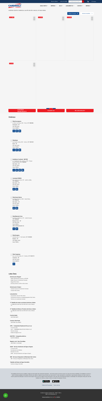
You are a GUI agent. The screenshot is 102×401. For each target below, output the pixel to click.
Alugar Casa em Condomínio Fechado (19, 280)
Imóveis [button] (88, 5)
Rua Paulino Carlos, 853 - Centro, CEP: (23, 142)
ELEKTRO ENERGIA (15, 337)
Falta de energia (14, 330)
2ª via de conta (14, 327)
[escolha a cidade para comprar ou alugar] (94, 1)
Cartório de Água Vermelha (17, 364)
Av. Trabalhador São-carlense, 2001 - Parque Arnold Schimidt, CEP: (22, 161)
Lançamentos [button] (69, 5)
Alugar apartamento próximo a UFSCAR (19, 278)
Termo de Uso (56, 385)
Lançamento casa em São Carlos (18, 295)
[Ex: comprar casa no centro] (75, 1)
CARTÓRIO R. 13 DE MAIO (16, 343)
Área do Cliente (54, 1)
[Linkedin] (19, 131)
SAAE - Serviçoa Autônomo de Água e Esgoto (21, 353)
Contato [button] (79, 5)
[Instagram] (14, 131)
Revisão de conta (14, 351)
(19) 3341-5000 (16, 259)
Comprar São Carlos (15, 290)
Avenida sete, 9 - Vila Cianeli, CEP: (22, 237)
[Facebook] (17, 131)
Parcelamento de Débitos (16, 350)
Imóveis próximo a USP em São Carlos (19, 283)
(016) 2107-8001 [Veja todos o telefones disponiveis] (63, 1)
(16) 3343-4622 (16, 145)
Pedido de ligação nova (16, 332)
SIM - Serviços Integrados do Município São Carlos (22, 358)
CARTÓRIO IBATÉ (14, 317)
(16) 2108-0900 (16, 126)
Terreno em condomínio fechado (18, 299)
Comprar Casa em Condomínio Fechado (19, 288)
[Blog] (22, 170)
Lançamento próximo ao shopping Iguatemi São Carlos (23, 297)
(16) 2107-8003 (16, 184)
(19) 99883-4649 (16, 240)
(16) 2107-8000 (16, 165)
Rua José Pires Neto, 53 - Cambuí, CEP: (23, 256)
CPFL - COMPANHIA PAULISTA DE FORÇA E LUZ (21, 329)
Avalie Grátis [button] (43, 5)
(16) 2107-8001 (16, 203)
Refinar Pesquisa (73, 13)
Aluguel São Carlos (15, 281)
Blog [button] (60, 5)
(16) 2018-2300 (16, 222)
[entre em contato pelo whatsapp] (4, 394)
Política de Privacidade (47, 385)
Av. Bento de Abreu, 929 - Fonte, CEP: (23, 123)
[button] (88, 1)
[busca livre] (83, 1)
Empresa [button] (53, 5)
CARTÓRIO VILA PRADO (16, 322)
